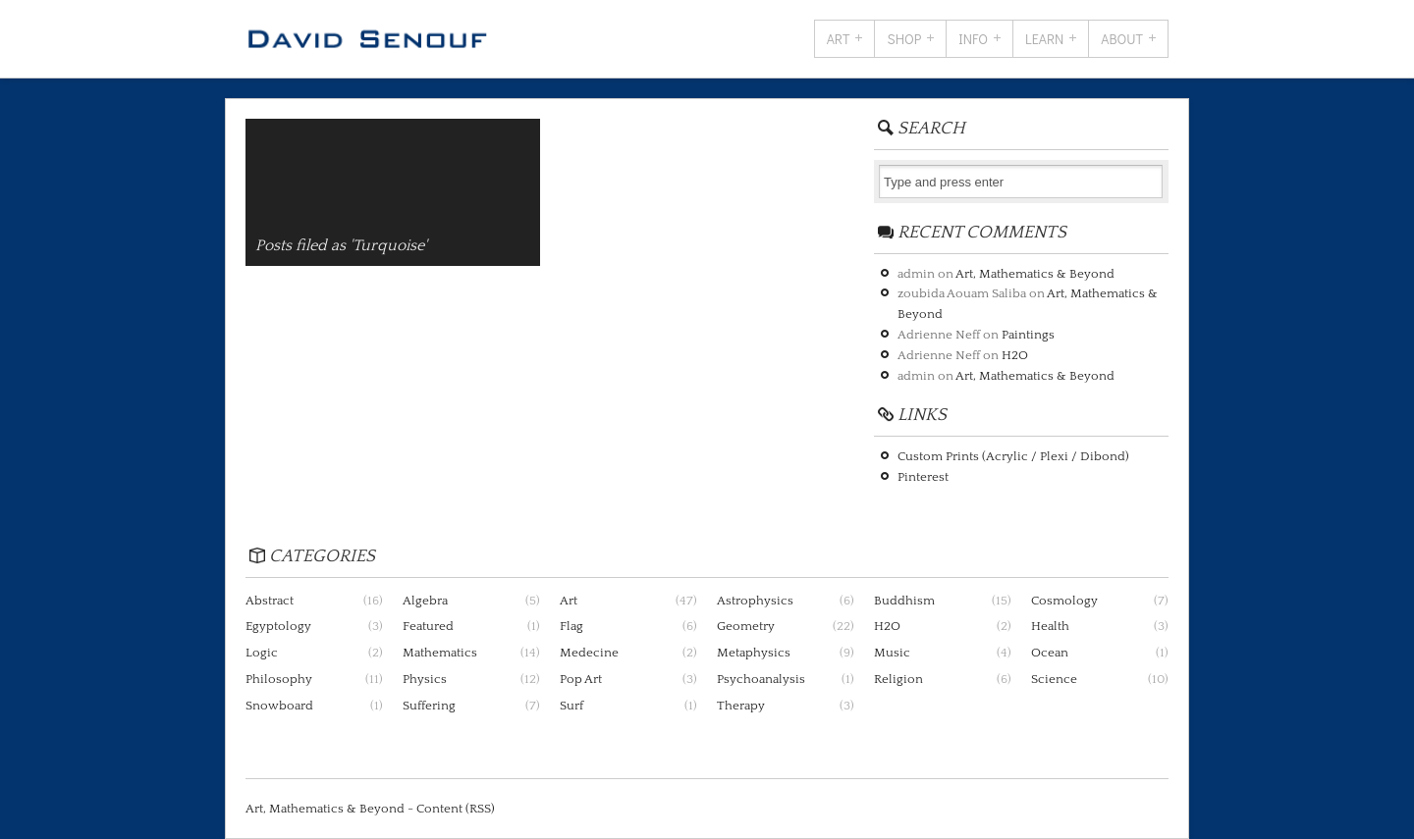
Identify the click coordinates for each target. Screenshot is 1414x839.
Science (1054, 679)
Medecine (589, 652)
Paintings (1028, 334)
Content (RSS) (455, 808)
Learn (1044, 38)
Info (973, 38)
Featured (428, 626)
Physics (425, 679)
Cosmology (1064, 600)
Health (1050, 626)
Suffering (429, 705)
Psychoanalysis (761, 679)
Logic (261, 652)
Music (892, 652)
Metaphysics (753, 652)
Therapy (741, 705)
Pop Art (581, 679)
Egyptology (278, 626)
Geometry (746, 626)
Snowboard (279, 705)
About (1122, 38)
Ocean (1049, 652)
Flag (571, 626)
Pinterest (923, 477)
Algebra (425, 600)
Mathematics (440, 652)
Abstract (269, 600)
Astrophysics (755, 600)
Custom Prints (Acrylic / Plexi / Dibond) (1013, 456)
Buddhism (904, 600)
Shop (904, 38)
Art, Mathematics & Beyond (1035, 274)
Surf (571, 705)
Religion (898, 679)
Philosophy (278, 679)
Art (838, 38)
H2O (1015, 355)
